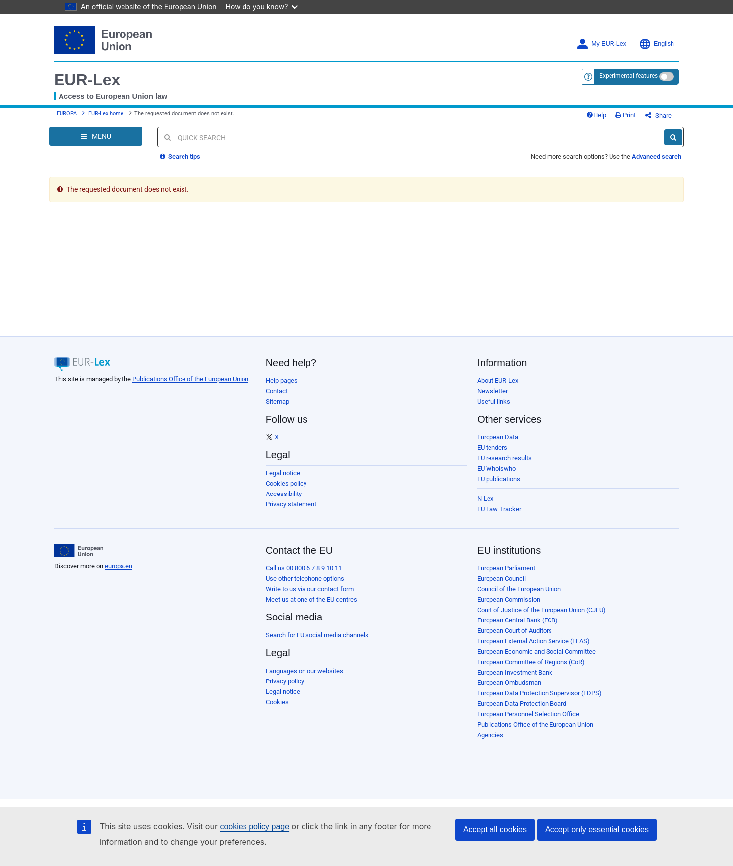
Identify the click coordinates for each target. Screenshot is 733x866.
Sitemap (277, 401)
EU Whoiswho (496, 468)
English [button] (656, 44)
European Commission (508, 599)
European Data (497, 437)
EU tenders (492, 447)
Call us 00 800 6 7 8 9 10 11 (304, 568)
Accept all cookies (495, 829)
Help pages (282, 380)
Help (596, 115)
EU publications (498, 479)
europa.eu (118, 566)
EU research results (504, 458)
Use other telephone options (305, 578)
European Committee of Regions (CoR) (531, 662)
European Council (501, 578)
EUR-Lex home (105, 113)
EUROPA (67, 113)
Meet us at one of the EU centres (311, 599)
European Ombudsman (509, 682)
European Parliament (506, 568)
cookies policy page (254, 826)
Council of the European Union (519, 589)
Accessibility (284, 493)
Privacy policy (285, 681)
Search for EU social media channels (317, 635)
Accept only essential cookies (597, 829)
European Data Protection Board (521, 703)
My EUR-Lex (601, 44)
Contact (277, 391)
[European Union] (78, 551)
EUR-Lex (87, 80)
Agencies (490, 735)
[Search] (673, 137)
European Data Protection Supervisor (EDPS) (539, 693)
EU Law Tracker (499, 509)
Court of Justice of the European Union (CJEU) (541, 610)
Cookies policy (286, 483)
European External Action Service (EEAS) (533, 641)
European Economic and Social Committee (536, 651)
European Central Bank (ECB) (517, 620)
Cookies (277, 702)
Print (625, 115)
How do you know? (262, 6)
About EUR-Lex (497, 380)
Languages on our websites (304, 671)
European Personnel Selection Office (528, 714)
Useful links (493, 401)
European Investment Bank (514, 672)
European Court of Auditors (514, 630)
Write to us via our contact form (310, 589)
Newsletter (492, 391)
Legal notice (283, 473)
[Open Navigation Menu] (95, 136)
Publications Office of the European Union (190, 379)
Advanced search (656, 156)
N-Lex (485, 498)
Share (658, 115)
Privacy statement (291, 504)
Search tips (180, 156)
